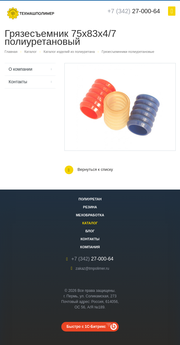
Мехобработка (90, 215)
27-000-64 (133, 11)
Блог (89, 231)
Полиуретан (90, 199)
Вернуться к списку (89, 170)
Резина (90, 207)
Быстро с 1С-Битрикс (86, 326)
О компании (20, 69)
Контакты (18, 81)
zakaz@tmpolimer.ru (92, 268)
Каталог (90, 223)
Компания (90, 247)
